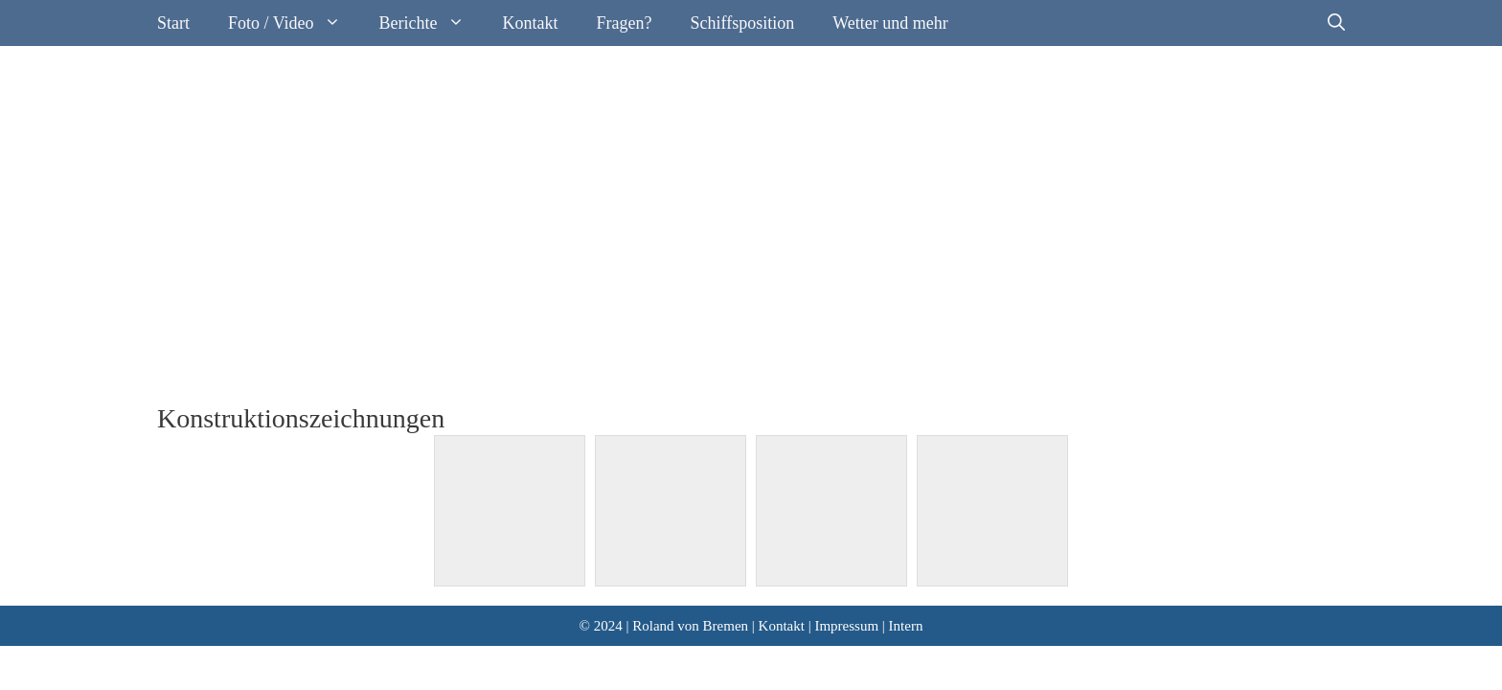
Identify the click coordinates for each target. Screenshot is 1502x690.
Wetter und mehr (890, 23)
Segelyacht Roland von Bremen (374, 113)
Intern (906, 625)
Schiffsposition (743, 23)
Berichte (431, 23)
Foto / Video (294, 23)
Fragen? (624, 23)
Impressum (846, 625)
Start (173, 23)
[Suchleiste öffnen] (1336, 23)
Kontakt (530, 23)
